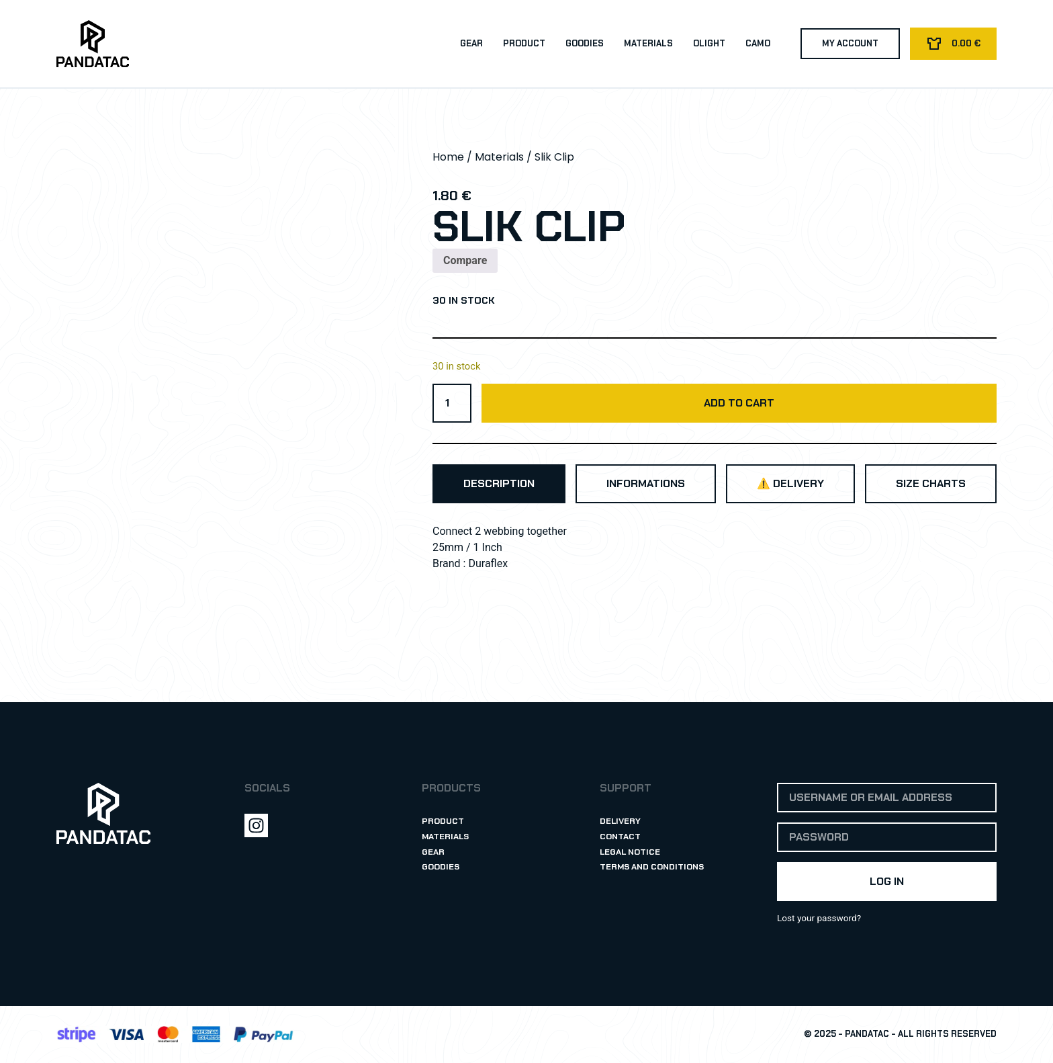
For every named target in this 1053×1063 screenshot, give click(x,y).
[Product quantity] (451, 403)
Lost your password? (819, 917)
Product (523, 43)
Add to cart (739, 403)
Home (448, 157)
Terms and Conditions (653, 867)
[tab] (498, 483)
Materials (647, 43)
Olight (708, 43)
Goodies (584, 43)
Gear (470, 43)
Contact (620, 836)
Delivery (620, 820)
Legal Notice (630, 851)
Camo (757, 43)
